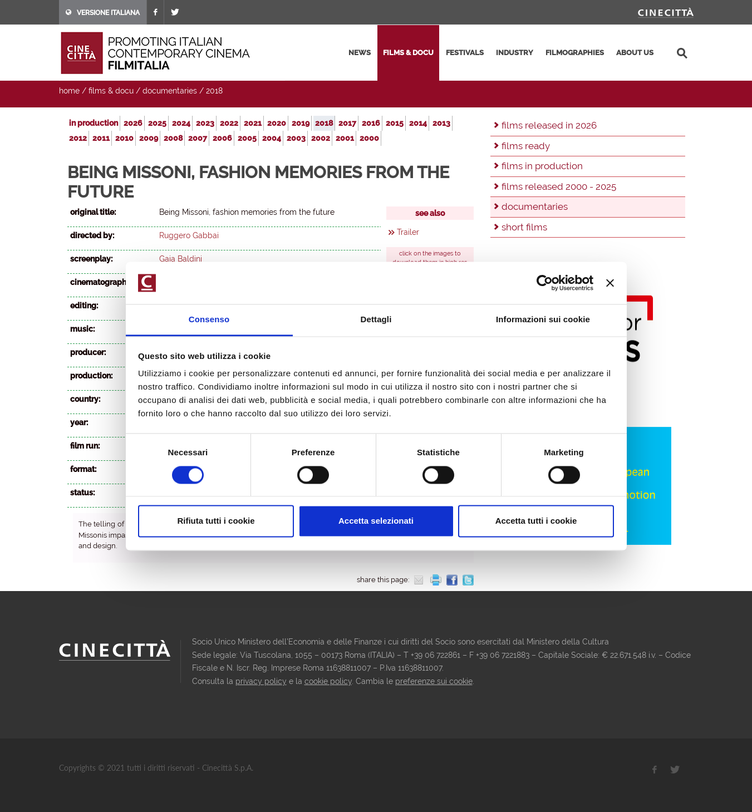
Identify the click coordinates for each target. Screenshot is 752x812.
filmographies (574, 52)
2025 (157, 123)
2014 (418, 123)
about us (634, 52)
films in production (542, 165)
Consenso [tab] (209, 319)
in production (93, 123)
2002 (320, 138)
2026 (133, 123)
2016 (371, 123)
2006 (222, 138)
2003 (296, 138)
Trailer (408, 232)
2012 (78, 138)
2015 (395, 123)
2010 (124, 138)
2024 (181, 123)
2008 (173, 138)
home (69, 90)
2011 (101, 138)
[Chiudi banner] (610, 283)
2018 (214, 90)
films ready (526, 145)
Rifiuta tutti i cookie (215, 521)
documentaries (169, 90)
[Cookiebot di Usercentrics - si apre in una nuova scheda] (544, 282)
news (359, 52)
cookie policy (328, 681)
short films (524, 227)
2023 (205, 123)
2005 (247, 138)
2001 (345, 138)
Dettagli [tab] (376, 319)
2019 (300, 123)
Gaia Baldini (180, 258)
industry (514, 52)
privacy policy (261, 681)
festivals (465, 52)
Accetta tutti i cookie (536, 521)
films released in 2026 (549, 125)
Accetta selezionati (376, 521)
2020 (276, 123)
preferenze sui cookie (434, 681)
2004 (271, 138)
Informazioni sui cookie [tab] (543, 319)
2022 (229, 123)
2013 (441, 123)
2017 (347, 123)
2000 (369, 138)
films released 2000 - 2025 (559, 186)
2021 (253, 123)
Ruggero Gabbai (189, 235)
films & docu (408, 52)
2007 (197, 138)
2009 (148, 138)
